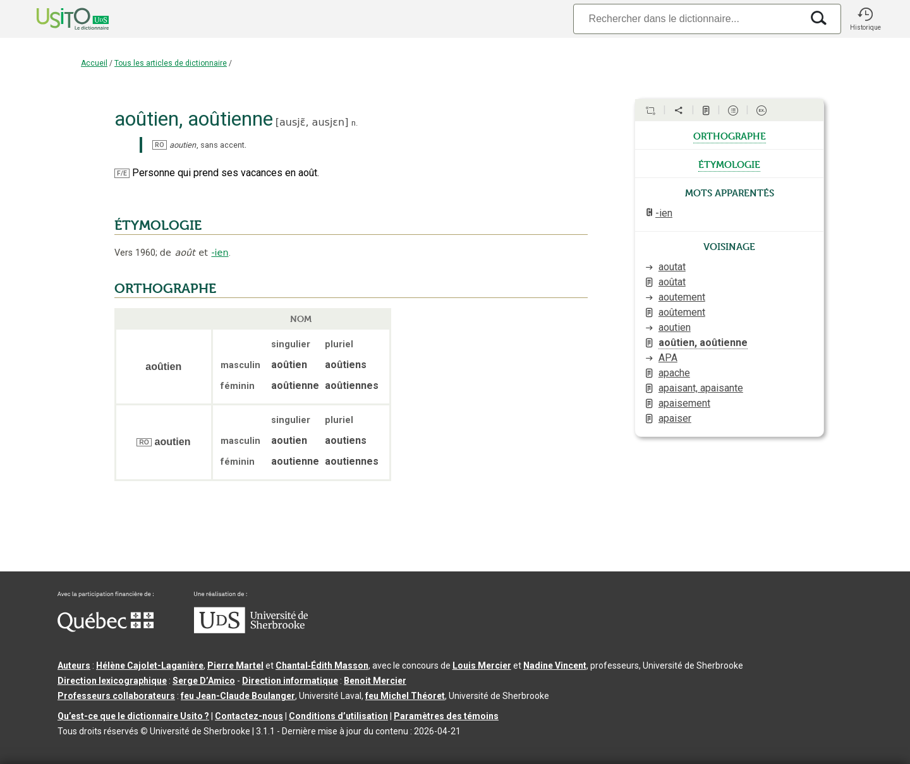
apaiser (674, 418)
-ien (219, 253)
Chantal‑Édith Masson (322, 665)
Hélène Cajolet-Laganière (149, 665)
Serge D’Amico (204, 681)
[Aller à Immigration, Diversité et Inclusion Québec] (106, 629)
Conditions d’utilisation (338, 716)
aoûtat (672, 282)
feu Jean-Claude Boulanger (238, 696)
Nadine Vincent (554, 665)
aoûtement (681, 312)
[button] (865, 19)
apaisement (684, 403)
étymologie (729, 163)
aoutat (672, 267)
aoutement (681, 297)
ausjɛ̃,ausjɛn (311, 122)
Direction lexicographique (112, 681)
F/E (122, 173)
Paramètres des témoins (446, 716)
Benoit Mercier (375, 681)
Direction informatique (290, 681)
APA (667, 358)
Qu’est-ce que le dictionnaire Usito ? (133, 716)
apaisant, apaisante (700, 388)
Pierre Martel (235, 665)
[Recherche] (687, 18)
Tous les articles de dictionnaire (170, 63)
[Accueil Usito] (59, 19)
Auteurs (74, 665)
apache (674, 373)
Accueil (94, 63)
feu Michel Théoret (405, 696)
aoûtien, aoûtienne (703, 343)
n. (354, 123)
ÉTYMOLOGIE (158, 225)
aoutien (674, 327)
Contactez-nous (249, 716)
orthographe (729, 135)
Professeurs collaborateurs (116, 696)
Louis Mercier (481, 665)
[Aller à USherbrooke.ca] (251, 630)
